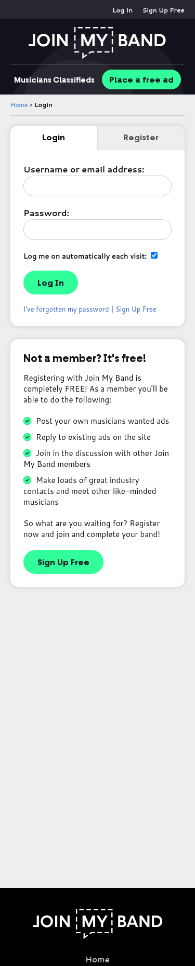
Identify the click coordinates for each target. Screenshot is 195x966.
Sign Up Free (163, 10)
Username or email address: (83, 169)
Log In (122, 10)
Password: (46, 213)
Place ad (141, 80)
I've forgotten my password (66, 309)
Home (19, 104)
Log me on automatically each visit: (90, 255)
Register (141, 137)
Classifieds (54, 80)
